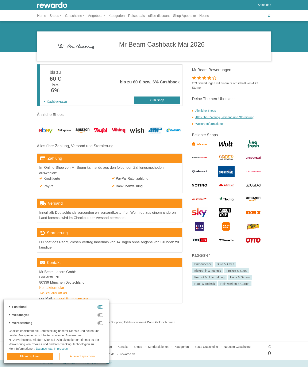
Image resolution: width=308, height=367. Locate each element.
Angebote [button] (95, 16)
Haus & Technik (204, 283)
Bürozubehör (202, 264)
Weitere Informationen (209, 123)
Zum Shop (157, 100)
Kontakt (123, 346)
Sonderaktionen (158, 346)
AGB (109, 363)
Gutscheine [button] (73, 16)
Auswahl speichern (82, 356)
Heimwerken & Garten (234, 283)
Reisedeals (136, 16)
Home (41, 16)
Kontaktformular (51, 288)
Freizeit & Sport (236, 270)
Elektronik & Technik (207, 270)
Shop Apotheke (184, 16)
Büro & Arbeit (225, 264)
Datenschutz (44, 348)
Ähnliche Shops (205, 110)
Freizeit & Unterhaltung (209, 277)
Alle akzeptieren (30, 356)
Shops (138, 346)
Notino (204, 16)
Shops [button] (54, 16)
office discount (159, 16)
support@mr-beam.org (71, 298)
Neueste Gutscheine (237, 346)
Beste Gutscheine (206, 346)
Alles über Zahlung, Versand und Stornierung (224, 117)
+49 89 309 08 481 (54, 293)
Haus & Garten (240, 277)
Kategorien (116, 16)
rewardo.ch (127, 354)
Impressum (61, 348)
